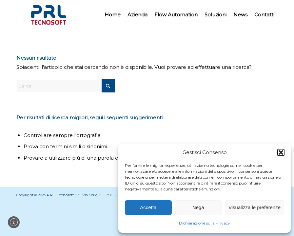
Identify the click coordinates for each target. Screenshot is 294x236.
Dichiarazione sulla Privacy (204, 223)
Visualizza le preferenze (254, 207)
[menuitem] (112, 15)
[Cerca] (65, 85)
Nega (198, 207)
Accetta (148, 207)
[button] (281, 152)
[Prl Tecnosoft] (48, 15)
